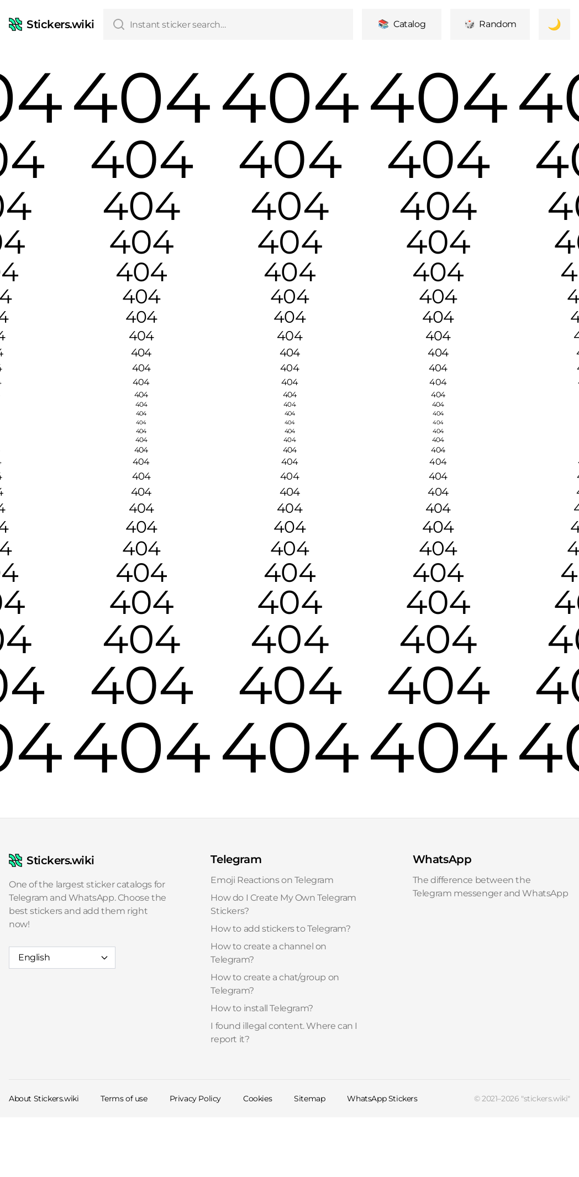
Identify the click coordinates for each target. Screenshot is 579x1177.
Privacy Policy (195, 1099)
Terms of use (124, 1099)
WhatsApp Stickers (382, 1099)
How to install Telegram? (261, 1008)
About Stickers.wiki (43, 1099)
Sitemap (309, 1099)
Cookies (257, 1099)
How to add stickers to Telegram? (280, 928)
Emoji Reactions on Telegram (271, 880)
